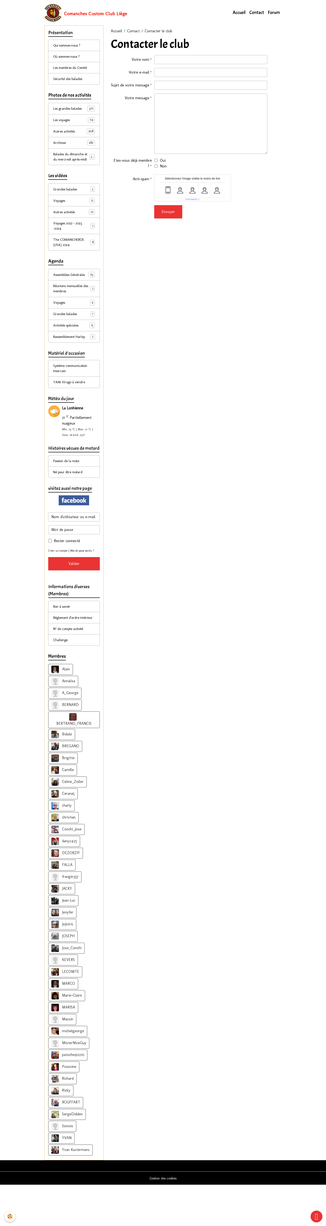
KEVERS (63, 1001)
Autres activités (74, 136)
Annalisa (63, 722)
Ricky (60, 1132)
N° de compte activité (71, 669)
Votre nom (140, 60)
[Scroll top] (316, 1216)
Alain (60, 710)
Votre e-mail (139, 73)
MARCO (63, 1025)
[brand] (86, 13)
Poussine (63, 1108)
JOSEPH (63, 977)
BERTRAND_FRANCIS (73, 760)
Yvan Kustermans (70, 1191)
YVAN (61, 1179)
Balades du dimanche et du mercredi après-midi (74, 165)
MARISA (63, 1048)
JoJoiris (62, 965)
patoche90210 (67, 1096)
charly (61, 847)
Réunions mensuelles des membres (74, 309)
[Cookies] (10, 1216)
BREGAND (65, 787)
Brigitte (63, 799)
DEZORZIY (65, 894)
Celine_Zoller (67, 823)
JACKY (61, 930)
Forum (274, 13)
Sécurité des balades (69, 82)
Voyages (74, 212)
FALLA (61, 906)
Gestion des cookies (163, 1219)
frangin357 (64, 918)
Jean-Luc (63, 942)
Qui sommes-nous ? (69, 47)
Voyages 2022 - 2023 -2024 (74, 238)
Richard (62, 1120)
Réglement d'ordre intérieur (68, 654)
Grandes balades (74, 201)
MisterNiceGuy (68, 1084)
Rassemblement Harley (74, 358)
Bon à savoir (63, 640)
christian (63, 858)
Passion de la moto (68, 486)
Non (163, 167)
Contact (256, 13)
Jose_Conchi (66, 989)
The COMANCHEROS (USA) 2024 (74, 256)
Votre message (137, 99)
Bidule (61, 775)
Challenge (61, 680)
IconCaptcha (191, 200)
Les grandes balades (74, 112)
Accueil (239, 13)
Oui (163, 161)
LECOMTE (65, 1013)
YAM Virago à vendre (70, 405)
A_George (64, 734)
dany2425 (64, 882)
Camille (62, 811)
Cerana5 (63, 835)
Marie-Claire (66, 1037)
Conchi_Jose (66, 870)
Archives (74, 147)
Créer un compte (59, 577)
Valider (74, 596)
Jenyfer (62, 953)
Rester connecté (67, 568)
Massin (62, 1060)
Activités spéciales (74, 347)
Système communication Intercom (73, 391)
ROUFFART (65, 1143)
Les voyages (74, 124)
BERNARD (65, 746)
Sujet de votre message (130, 86)
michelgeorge (67, 1072)
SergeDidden (67, 1155)
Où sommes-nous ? (69, 59)
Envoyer (168, 213)
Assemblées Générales (74, 291)
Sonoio (62, 1167)
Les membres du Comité (73, 70)
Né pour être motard (70, 498)
